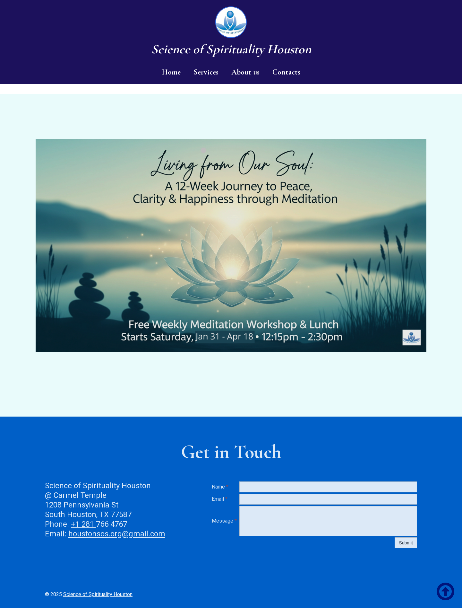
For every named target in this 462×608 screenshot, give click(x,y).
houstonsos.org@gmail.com (116, 533)
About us (245, 72)
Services (205, 72)
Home (171, 72)
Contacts (286, 72)
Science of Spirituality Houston (98, 594)
